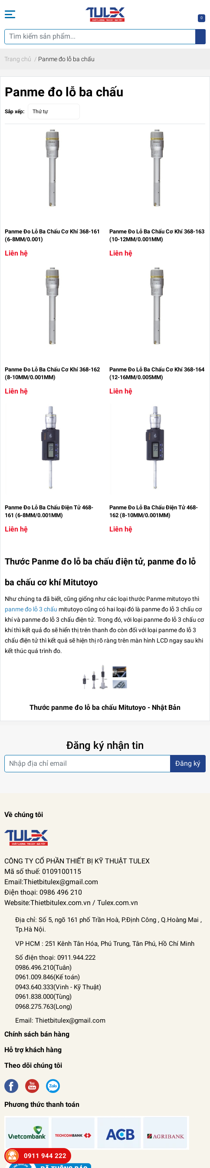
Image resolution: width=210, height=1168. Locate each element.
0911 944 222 (45, 1156)
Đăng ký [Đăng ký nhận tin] (187, 763)
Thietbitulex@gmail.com (70, 1020)
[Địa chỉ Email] (105, 763)
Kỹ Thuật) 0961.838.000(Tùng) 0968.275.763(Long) (58, 997)
